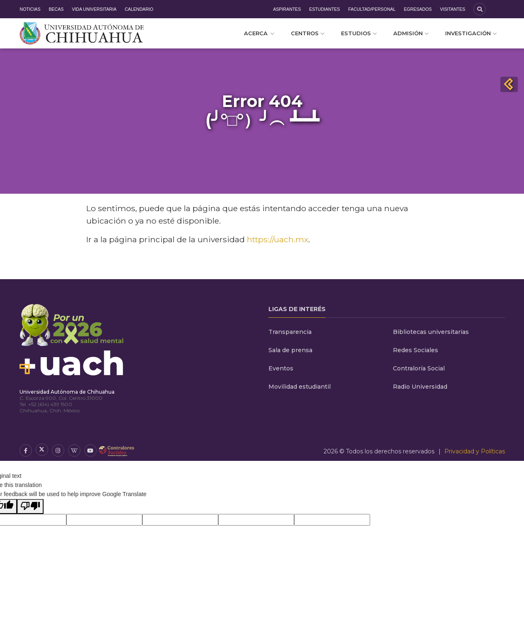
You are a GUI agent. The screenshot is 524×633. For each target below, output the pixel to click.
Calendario (139, 9)
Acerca (259, 33)
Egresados (417, 9)
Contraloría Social (419, 368)
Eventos (280, 368)
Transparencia (290, 332)
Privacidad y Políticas (474, 451)
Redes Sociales (415, 350)
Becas (56, 9)
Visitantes (452, 9)
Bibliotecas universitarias (431, 332)
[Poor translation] (30, 506)
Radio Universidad (420, 386)
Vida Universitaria (94, 9)
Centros (307, 33)
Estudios (359, 33)
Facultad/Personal (371, 9)
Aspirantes (287, 9)
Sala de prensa (290, 350)
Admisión (411, 33)
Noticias (30, 9)
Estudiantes (324, 9)
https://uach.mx (277, 239)
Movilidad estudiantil (299, 386)
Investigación (471, 33)
